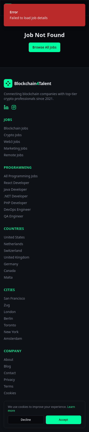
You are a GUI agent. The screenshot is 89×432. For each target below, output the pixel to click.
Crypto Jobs (13, 135)
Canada (10, 270)
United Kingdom (16, 257)
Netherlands (13, 244)
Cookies (10, 393)
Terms (8, 386)
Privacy (9, 379)
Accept (63, 420)
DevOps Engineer (17, 209)
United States (14, 237)
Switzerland (13, 250)
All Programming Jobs (21, 176)
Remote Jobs (13, 155)
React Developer (16, 182)
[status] (44, 15)
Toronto (10, 325)
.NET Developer (16, 196)
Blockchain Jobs (16, 128)
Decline (26, 420)
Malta (8, 277)
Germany (11, 264)
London (10, 311)
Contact (10, 373)
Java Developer (15, 189)
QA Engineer (13, 216)
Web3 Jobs (12, 141)
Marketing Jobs (15, 148)
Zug (7, 305)
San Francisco (14, 298)
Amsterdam (13, 338)
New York (11, 331)
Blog (7, 366)
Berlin (8, 318)
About (8, 359)
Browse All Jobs (44, 47)
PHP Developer (15, 202)
